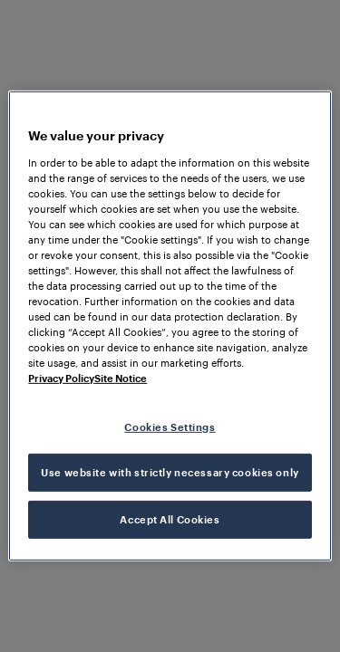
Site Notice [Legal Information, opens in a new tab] (120, 378)
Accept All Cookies (169, 519)
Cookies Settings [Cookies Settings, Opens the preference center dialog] (169, 426)
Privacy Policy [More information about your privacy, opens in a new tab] (61, 378)
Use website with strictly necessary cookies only (169, 472)
